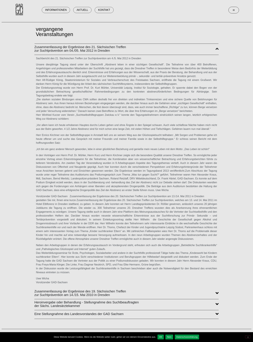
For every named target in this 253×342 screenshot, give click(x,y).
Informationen (56, 10)
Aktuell (82, 10)
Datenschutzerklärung (186, 337)
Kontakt (104, 10)
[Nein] (248, 336)
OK (160, 337)
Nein (169, 337)
